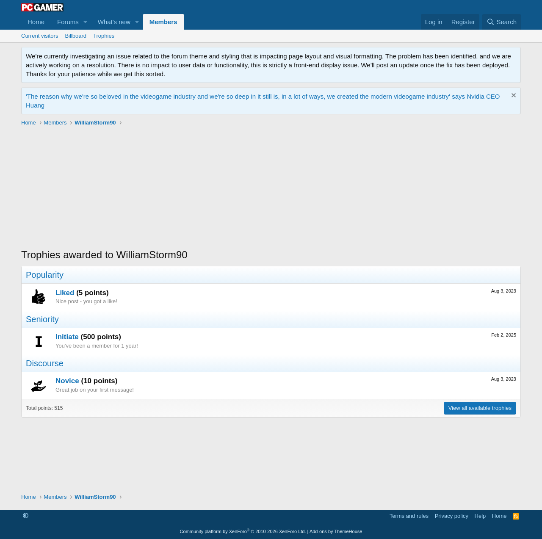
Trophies (103, 36)
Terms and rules (409, 516)
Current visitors (39, 36)
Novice (67, 381)
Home (36, 21)
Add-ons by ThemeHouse (336, 531)
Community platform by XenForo (243, 531)
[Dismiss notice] (512, 96)
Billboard (75, 36)
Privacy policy (451, 516)
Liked (64, 293)
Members (163, 21)
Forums (68, 21)
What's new (114, 21)
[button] (85, 22)
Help (480, 516)
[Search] (501, 22)
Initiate (67, 337)
